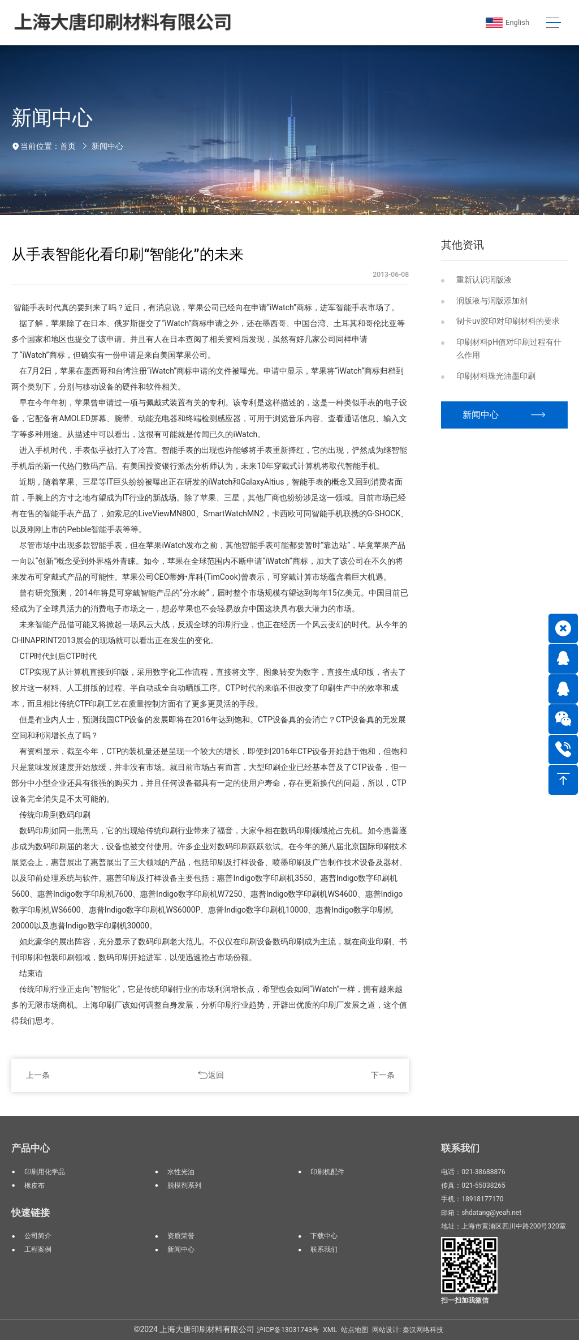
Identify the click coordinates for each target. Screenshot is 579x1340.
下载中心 (324, 1236)
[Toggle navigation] (553, 23)
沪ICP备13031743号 (288, 1330)
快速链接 (30, 1212)
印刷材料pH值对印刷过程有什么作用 (508, 348)
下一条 (383, 1075)
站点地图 (354, 1330)
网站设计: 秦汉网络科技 (407, 1330)
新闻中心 (107, 146)
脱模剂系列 (184, 1185)
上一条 (38, 1075)
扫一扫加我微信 (465, 1300)
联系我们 (324, 1249)
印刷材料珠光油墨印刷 (495, 375)
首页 (68, 146)
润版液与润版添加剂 (492, 300)
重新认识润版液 (484, 279)
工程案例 (37, 1249)
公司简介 (37, 1236)
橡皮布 (34, 1185)
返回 (216, 1075)
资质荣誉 (181, 1236)
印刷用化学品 (44, 1172)
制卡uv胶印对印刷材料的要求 (508, 321)
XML (330, 1330)
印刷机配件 (327, 1172)
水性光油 (181, 1172)
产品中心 (30, 1148)
